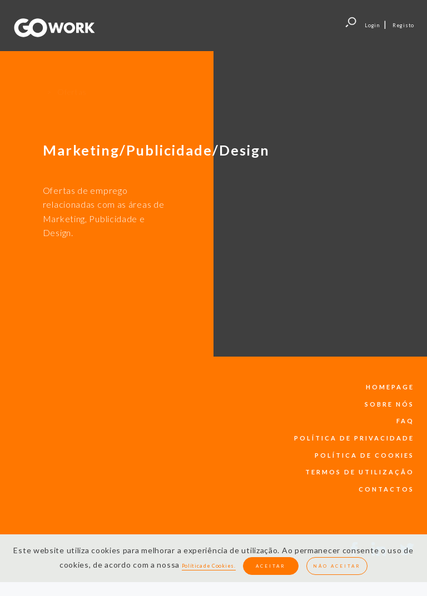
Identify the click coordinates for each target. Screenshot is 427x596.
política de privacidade (354, 438)
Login (372, 25)
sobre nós (389, 404)
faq (405, 420)
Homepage (390, 386)
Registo (403, 25)
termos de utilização (359, 471)
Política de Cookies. (209, 566)
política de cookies (364, 455)
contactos (386, 489)
